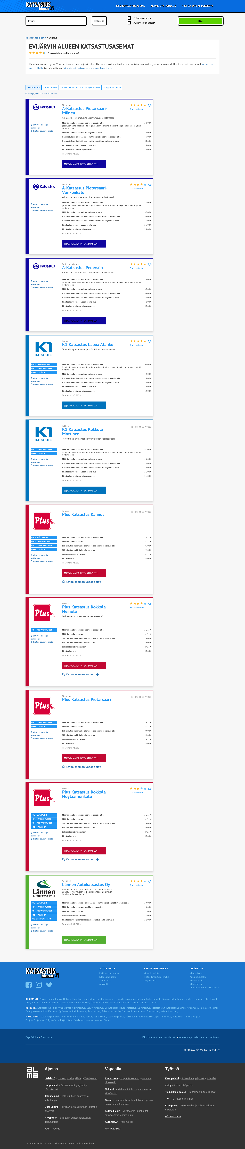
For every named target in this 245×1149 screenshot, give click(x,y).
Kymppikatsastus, (34, 1011)
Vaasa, (128, 1002)
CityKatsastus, (79, 1007)
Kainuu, (89, 1016)
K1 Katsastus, (144, 1007)
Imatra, (100, 998)
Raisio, (40, 1002)
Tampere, (95, 1002)
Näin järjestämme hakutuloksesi (41, 93)
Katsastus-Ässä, (194, 1007)
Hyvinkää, (77, 998)
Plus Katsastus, (50, 1011)
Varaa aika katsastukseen (80, 164)
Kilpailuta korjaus (163, 6)
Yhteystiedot (196, 973)
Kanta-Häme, (100, 1016)
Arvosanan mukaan (69, 87)
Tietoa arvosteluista (42, 131)
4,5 (149, 881)
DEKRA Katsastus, (95, 1007)
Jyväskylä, (120, 998)
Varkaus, (144, 1002)
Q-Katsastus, (65, 1011)
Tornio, (104, 1002)
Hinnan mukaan (50, 87)
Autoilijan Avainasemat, (59, 1007)
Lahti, (173, 998)
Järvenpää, (130, 998)
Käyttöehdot (32, 1037)
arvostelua (137, 607)
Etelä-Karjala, (47, 1016)
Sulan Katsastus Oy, (111, 1011)
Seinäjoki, (85, 1002)
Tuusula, (120, 1002)
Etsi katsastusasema (130, 6)
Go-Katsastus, (111, 1007)
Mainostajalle (196, 980)
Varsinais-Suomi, (103, 1020)
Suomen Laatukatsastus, (134, 1011)
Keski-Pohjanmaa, (116, 1016)
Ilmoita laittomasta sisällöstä (204, 987)
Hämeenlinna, (90, 998)
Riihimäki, (57, 1002)
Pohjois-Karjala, (192, 1016)
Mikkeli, (214, 998)
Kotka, (149, 998)
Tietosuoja (46, 1037)
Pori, (34, 1002)
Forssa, (58, 998)
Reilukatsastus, (79, 1011)
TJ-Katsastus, (153, 1011)
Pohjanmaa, (178, 1016)
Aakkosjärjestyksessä (90, 87)
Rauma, (48, 1002)
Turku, (112, 1002)
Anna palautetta (198, 976)
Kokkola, (141, 998)
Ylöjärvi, (153, 1002)
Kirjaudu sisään (151, 973)
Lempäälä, (198, 998)
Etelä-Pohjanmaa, (63, 1016)
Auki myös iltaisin (142, 18)
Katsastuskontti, (210, 1007)
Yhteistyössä (196, 984)
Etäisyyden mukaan (112, 87)
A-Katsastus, (41, 1007)
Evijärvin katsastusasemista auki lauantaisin (87, 68)
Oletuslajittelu (33, 87)
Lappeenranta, (184, 998)
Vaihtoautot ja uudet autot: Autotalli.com (199, 1037)
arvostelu (136, 109)
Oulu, (28, 1002)
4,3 (149, 603)
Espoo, (51, 998)
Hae (200, 21)
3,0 (149, 788)
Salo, (76, 1002)
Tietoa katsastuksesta (199, 6)
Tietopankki (105, 980)
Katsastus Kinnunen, (176, 1007)
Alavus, (43, 998)
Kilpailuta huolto (107, 976)
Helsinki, (67, 998)
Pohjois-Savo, (52, 1020)
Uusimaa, (89, 1020)
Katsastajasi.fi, (159, 1007)
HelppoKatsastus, (128, 1007)
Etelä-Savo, (79, 1016)
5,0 (149, 105)
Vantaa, (136, 1002)
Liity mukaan (150, 980)
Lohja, (207, 998)
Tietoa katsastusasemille (156, 976)
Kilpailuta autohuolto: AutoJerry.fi (159, 1037)
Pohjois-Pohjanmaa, (35, 1020)
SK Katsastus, (94, 1011)
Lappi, (157, 1016)
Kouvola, (157, 998)
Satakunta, (79, 1020)
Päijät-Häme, (66, 1020)
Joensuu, (109, 998)
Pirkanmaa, (166, 1016)
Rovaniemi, (67, 1002)
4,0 (149, 184)
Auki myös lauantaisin (144, 22)
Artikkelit (103, 984)
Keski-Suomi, (132, 1016)
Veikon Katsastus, (169, 1011)
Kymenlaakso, (146, 1016)
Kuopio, (166, 998)
